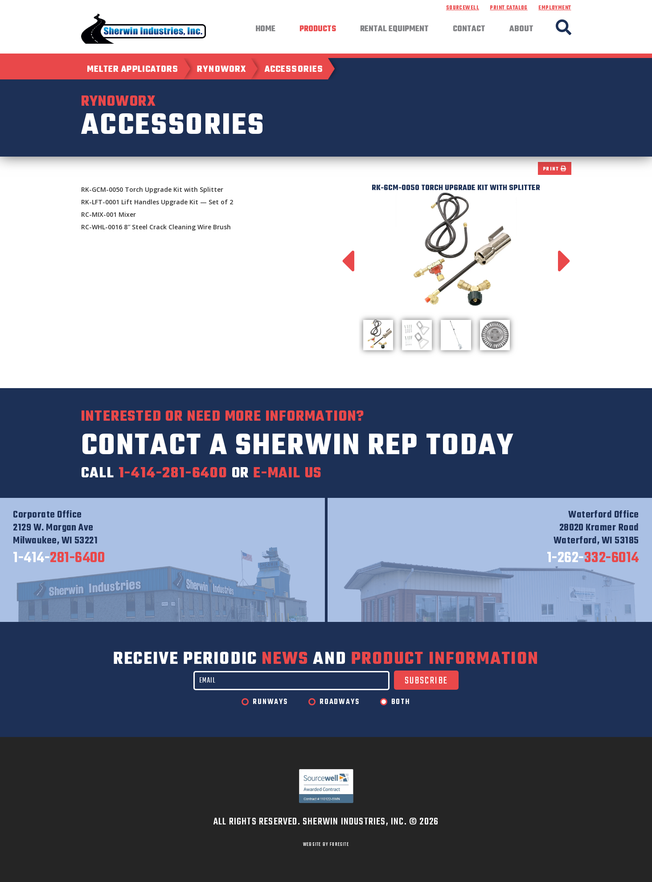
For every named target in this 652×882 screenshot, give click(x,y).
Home (265, 29)
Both (400, 702)
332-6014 (593, 559)
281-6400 (59, 559)
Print (554, 169)
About (521, 29)
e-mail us (287, 473)
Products (317, 29)
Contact (469, 29)
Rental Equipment (394, 29)
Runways (270, 702)
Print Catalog (508, 8)
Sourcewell (462, 8)
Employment (554, 8)
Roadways (339, 702)
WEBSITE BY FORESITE (326, 844)
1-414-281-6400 (173, 473)
